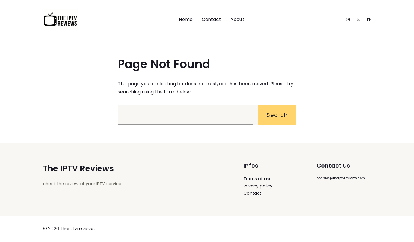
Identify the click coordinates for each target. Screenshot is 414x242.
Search (277, 115)
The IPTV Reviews (78, 168)
